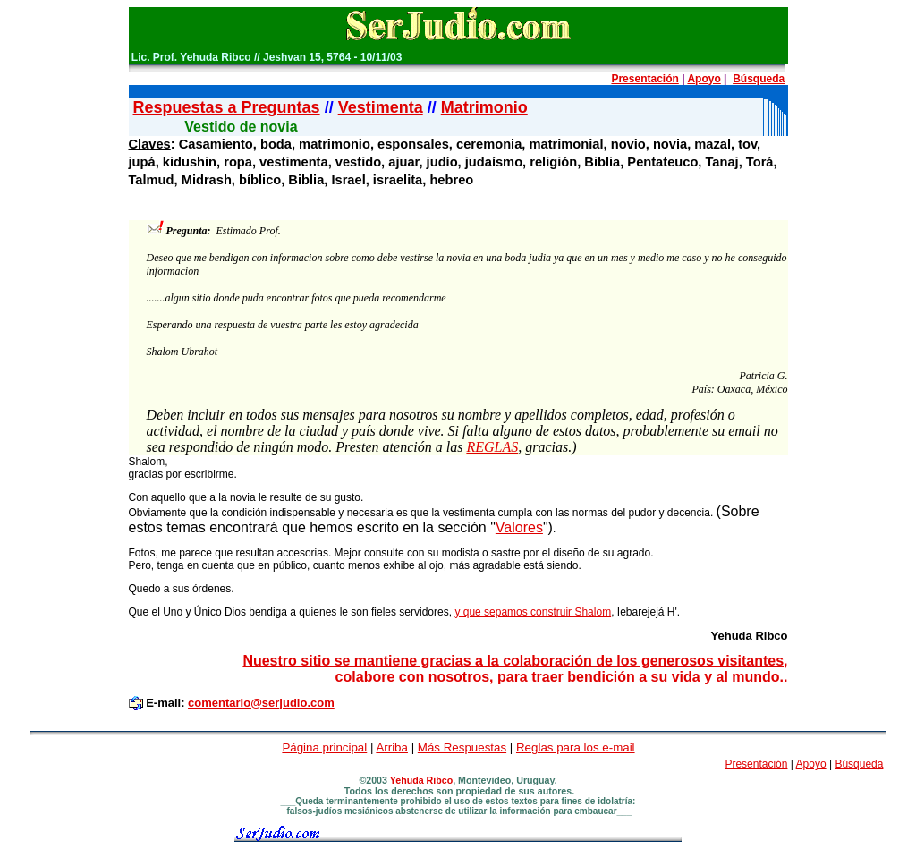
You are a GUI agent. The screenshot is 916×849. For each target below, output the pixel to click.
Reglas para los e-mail (575, 747)
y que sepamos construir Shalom (532, 612)
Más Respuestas (462, 747)
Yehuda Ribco (421, 780)
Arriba (392, 747)
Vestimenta (380, 107)
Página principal (324, 747)
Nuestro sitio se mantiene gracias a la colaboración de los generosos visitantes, (514, 660)
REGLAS (492, 446)
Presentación (644, 78)
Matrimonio (484, 107)
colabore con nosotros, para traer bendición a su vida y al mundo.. (561, 676)
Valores (519, 527)
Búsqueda (759, 78)
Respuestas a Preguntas (226, 107)
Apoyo (703, 78)
